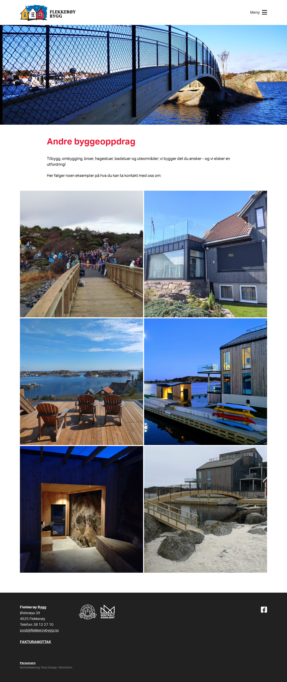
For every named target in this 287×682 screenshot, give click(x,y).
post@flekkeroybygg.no (39, 630)
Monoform (65, 667)
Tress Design (49, 667)
